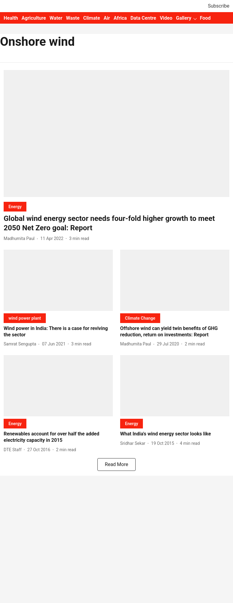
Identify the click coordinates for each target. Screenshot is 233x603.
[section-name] (15, 206)
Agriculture (34, 18)
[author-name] (20, 238)
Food (205, 18)
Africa (120, 18)
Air (107, 18)
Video (166, 18)
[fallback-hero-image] (116, 133)
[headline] (116, 223)
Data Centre (143, 18)
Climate (91, 18)
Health (11, 18)
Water (55, 18)
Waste (73, 18)
